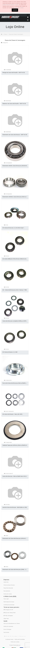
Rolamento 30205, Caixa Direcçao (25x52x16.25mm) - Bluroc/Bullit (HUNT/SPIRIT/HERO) (15, 165)
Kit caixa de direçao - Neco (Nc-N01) (12, 414)
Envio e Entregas (7, 629)
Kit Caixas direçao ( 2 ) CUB (10, 352)
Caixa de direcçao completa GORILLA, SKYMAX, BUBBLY (15, 321)
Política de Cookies (18, 7)
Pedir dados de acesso (9, 601)
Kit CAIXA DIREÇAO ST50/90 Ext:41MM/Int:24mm (15, 259)
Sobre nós (6, 582)
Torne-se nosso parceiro (9, 585)
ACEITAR (15, 10)
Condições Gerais (9, 639)
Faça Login (6, 598)
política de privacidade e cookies (11, 4)
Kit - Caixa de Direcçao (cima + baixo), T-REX (15, 290)
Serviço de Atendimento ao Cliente (12, 623)
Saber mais (6, 618)
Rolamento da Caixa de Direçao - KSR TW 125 (15, 134)
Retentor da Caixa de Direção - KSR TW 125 (14, 103)
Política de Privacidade (20, 639)
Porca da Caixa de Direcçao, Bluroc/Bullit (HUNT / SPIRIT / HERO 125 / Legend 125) (15, 383)
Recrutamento (7, 591)
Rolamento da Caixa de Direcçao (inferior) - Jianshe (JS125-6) (15, 538)
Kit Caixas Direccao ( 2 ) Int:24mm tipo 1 (13, 227)
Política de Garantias (8, 626)
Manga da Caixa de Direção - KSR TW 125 (14, 72)
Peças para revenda (8, 588)
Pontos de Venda (8, 593)
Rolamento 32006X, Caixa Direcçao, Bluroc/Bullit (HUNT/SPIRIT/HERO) (15, 196)
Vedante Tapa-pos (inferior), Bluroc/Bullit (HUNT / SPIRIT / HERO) (15, 445)
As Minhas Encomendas (9, 604)
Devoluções (6, 632)
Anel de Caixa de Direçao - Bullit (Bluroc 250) (15, 507)
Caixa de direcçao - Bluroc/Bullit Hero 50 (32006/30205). (15, 476)
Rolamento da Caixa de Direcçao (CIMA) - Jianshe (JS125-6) (15, 569)
